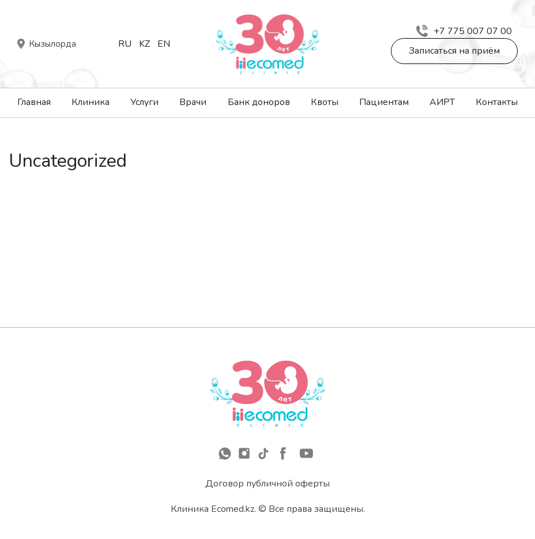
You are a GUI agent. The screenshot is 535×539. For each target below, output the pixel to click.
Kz (144, 44)
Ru (124, 44)
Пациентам (384, 102)
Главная (34, 102)
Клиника (90, 102)
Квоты (324, 102)
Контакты (497, 102)
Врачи (192, 102)
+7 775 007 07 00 (464, 31)
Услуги (144, 102)
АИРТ (442, 102)
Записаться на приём (454, 50)
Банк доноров (259, 102)
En (163, 44)
